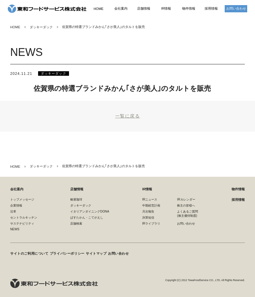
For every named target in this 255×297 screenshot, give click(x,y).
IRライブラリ (151, 223)
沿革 (13, 211)
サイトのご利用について (27, 251)
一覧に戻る (127, 115)
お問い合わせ (236, 9)
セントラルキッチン (23, 217)
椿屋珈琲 (76, 199)
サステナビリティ (22, 223)
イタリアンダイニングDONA (89, 211)
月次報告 (148, 211)
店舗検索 (76, 223)
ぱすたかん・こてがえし (86, 217)
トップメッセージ (22, 199)
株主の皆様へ (186, 205)
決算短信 (148, 217)
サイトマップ (92, 251)
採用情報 (211, 9)
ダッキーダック (53, 73)
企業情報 (16, 205)
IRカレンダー (186, 199)
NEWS (15, 229)
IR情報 (166, 9)
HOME (99, 9)
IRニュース (149, 199)
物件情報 (188, 9)
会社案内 (121, 9)
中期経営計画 (151, 205)
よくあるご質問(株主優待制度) (187, 213)
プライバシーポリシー (64, 251)
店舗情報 (143, 9)
